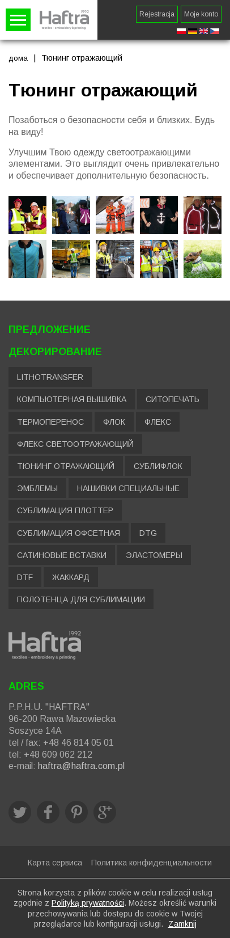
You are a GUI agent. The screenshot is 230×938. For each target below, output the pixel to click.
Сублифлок (158, 466)
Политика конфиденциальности (151, 862)
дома (18, 58)
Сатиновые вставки (62, 555)
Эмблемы (37, 488)
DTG (148, 533)
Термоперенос (50, 421)
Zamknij (182, 923)
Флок (114, 421)
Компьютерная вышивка (71, 399)
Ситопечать (172, 399)
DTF (25, 577)
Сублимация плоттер (65, 510)
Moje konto (201, 14)
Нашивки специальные (128, 488)
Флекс (157, 421)
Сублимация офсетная (68, 533)
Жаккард (71, 577)
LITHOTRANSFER (50, 377)
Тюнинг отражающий (65, 466)
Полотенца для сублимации (81, 599)
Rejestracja (156, 14)
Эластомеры (154, 555)
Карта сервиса (55, 862)
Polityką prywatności (88, 902)
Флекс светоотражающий (75, 444)
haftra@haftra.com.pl (81, 766)
